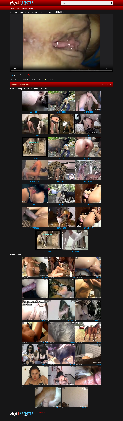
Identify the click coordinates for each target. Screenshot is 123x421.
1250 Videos (61, 112)
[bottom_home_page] (24, 414)
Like (14, 75)
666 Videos (88, 205)
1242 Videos (88, 112)
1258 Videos (34, 112)
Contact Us (42, 412)
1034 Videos (61, 158)
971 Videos (34, 181)
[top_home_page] (22, 3)
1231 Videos (34, 135)
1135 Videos (88, 135)
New (18, 8)
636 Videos (61, 228)
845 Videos (88, 181)
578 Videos (75, 251)
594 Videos (88, 228)
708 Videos (61, 205)
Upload (31, 8)
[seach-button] (111, 3)
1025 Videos (88, 158)
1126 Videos (34, 158)
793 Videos (34, 205)
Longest (24, 8)
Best (12, 8)
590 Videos (48, 251)
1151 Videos (61, 135)
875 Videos (61, 181)
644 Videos (34, 228)
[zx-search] (87, 3)
